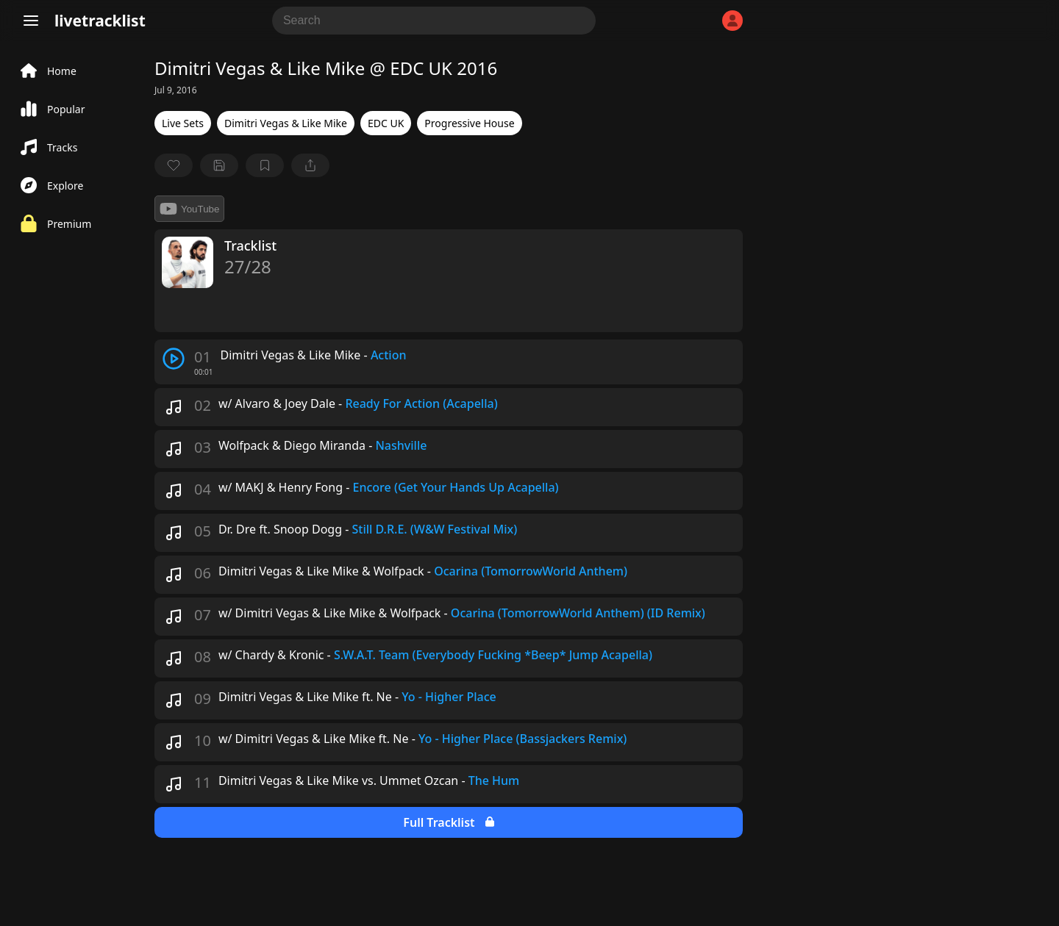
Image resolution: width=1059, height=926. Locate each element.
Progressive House (469, 123)
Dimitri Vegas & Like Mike (285, 123)
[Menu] (31, 20)
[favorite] (173, 165)
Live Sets (183, 123)
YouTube (189, 209)
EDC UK (386, 123)
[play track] (173, 358)
